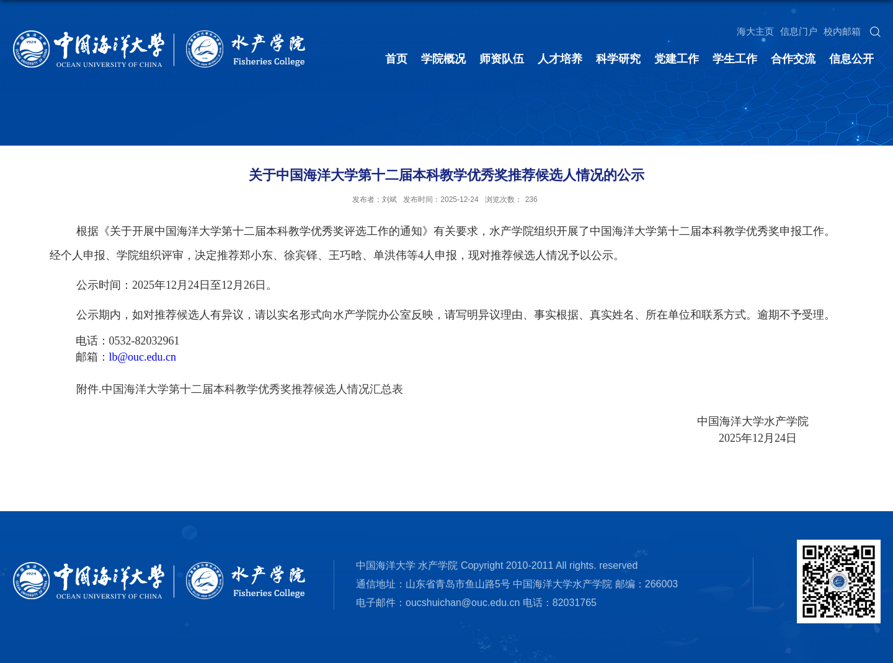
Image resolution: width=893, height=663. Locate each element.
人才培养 (560, 59)
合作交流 (793, 59)
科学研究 (618, 59)
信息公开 (851, 59)
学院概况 (443, 59)
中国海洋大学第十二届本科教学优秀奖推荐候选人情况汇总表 (252, 389)
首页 (396, 59)
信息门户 (798, 31)
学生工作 (735, 59)
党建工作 (676, 59)
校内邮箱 (842, 31)
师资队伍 (501, 59)
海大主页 (755, 31)
